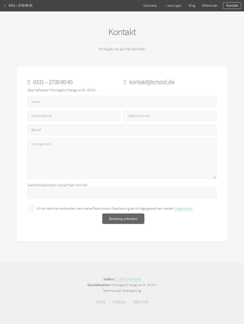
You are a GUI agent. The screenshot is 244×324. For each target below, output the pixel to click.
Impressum (119, 301)
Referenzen (210, 5)
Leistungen (174, 5)
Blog (192, 5)
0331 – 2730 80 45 (18, 5)
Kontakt (232, 5)
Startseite (150, 5)
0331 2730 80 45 (128, 279)
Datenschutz (184, 208)
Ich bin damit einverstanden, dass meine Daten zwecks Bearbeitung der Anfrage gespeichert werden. (114, 208)
